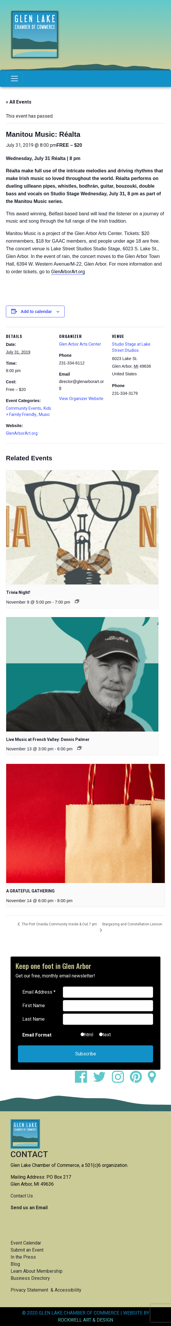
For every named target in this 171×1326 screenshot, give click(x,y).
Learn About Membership (37, 1271)
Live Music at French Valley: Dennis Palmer (48, 739)
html (88, 1034)
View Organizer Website (81, 398)
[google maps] (154, 1080)
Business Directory (30, 1278)
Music (44, 414)
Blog (15, 1264)
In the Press (23, 1257)
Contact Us (22, 1196)
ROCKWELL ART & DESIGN (85, 1320)
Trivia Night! (18, 592)
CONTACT (29, 1154)
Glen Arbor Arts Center (80, 344)
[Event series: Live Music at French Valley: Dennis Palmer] (79, 748)
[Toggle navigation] (14, 78)
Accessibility (68, 1290)
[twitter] (102, 1080)
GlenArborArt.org (68, 271)
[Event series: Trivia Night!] (77, 601)
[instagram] (120, 1080)
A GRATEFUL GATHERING (30, 891)
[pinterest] (138, 1080)
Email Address (39, 992)
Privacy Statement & (33, 1290)
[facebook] (83, 1080)
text (107, 1034)
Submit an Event (27, 1250)
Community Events (23, 408)
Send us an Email (29, 1207)
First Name (33, 1005)
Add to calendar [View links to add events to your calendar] (36, 311)
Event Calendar (26, 1243)
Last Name (33, 1019)
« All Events (18, 102)
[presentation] (82, 527)
